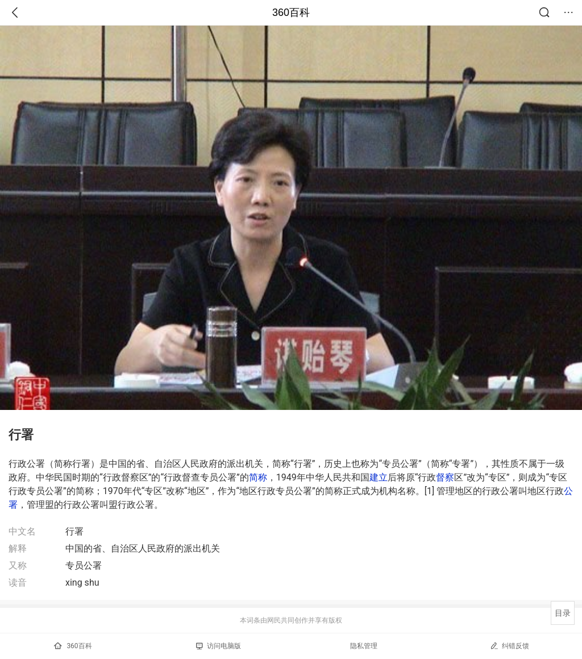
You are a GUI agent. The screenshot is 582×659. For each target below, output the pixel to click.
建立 (378, 477)
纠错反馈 (509, 645)
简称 (258, 477)
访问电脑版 (218, 646)
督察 (445, 477)
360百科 (291, 12)
